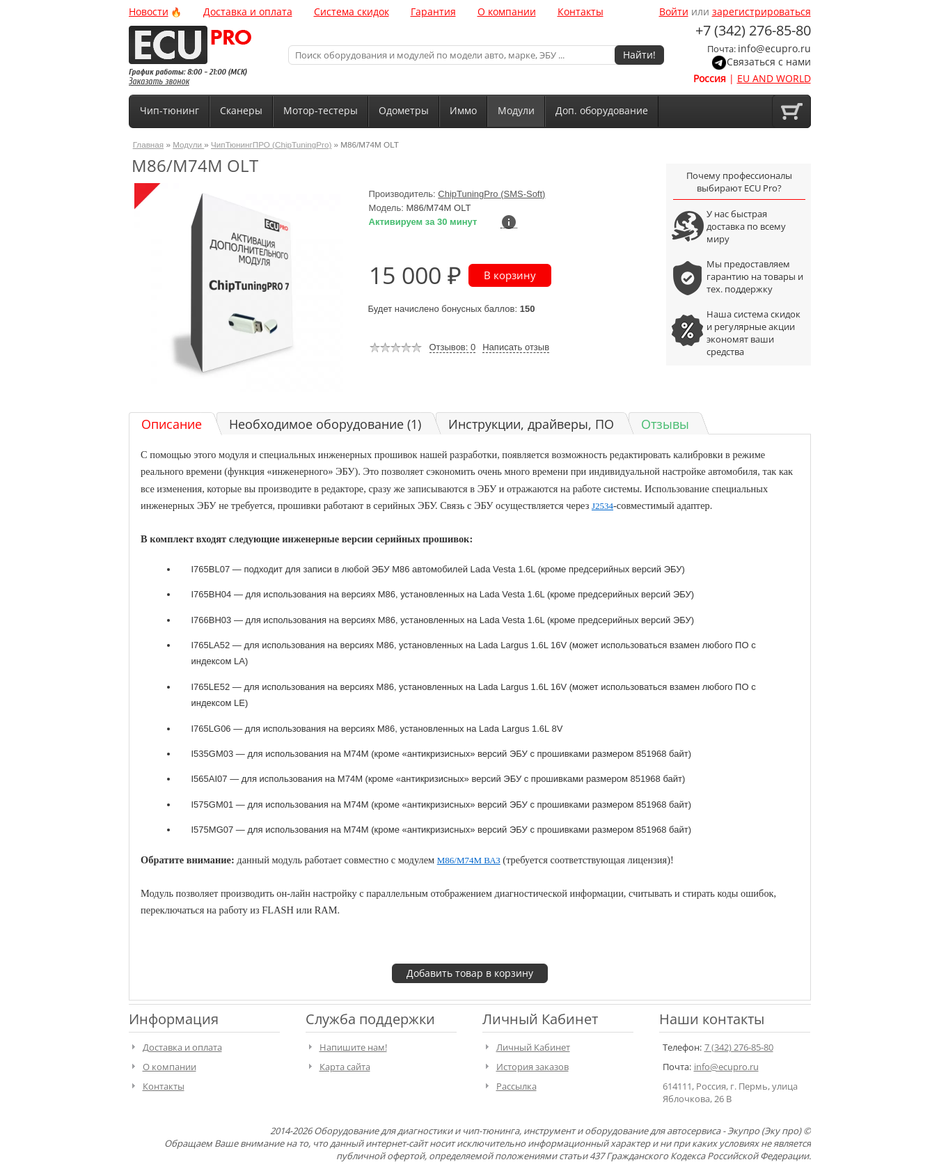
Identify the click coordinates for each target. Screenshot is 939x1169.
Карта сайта (344, 1066)
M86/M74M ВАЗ (468, 860)
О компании (507, 11)
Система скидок (351, 11)
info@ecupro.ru (774, 48)
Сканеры (241, 110)
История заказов (532, 1066)
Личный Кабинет (533, 1047)
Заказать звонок (159, 81)
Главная (148, 144)
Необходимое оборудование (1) (325, 424)
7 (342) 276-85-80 (738, 1047)
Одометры (404, 110)
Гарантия (433, 11)
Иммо (463, 110)
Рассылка (516, 1086)
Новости (148, 11)
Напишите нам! (353, 1047)
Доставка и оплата (247, 11)
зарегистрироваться (761, 11)
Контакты (580, 11)
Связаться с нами (769, 61)
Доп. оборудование (601, 110)
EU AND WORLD (774, 78)
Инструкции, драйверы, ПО (531, 424)
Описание (171, 424)
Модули (516, 110)
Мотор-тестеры (320, 110)
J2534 (602, 506)
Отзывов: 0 (452, 347)
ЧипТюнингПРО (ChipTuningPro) (271, 144)
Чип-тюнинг (169, 110)
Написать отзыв (515, 347)
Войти (673, 11)
